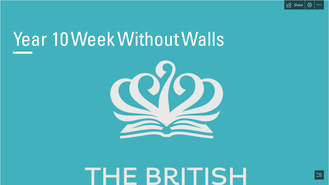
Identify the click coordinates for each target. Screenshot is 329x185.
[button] (294, 5)
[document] (164, 92)
